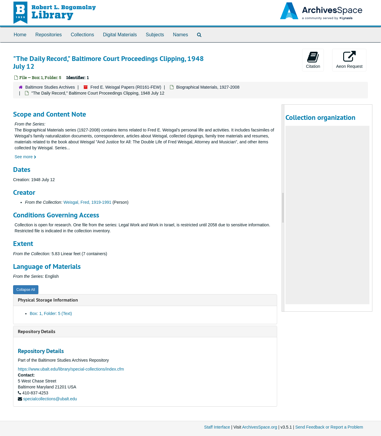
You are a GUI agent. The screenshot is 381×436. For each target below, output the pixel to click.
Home (20, 34)
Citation (313, 60)
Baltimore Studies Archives (50, 87)
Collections (82, 34)
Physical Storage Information (48, 300)
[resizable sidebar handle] (283, 208)
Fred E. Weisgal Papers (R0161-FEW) (125, 87)
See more (25, 156)
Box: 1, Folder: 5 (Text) (51, 313)
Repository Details (36, 331)
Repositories (48, 34)
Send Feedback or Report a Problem (329, 427)
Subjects (155, 34)
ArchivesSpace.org (259, 427)
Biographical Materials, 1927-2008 (207, 87)
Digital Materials (120, 34)
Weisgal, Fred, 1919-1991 (87, 202)
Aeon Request (349, 60)
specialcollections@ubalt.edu (50, 398)
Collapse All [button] (25, 290)
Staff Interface (217, 427)
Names (180, 34)
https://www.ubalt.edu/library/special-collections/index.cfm (71, 369)
